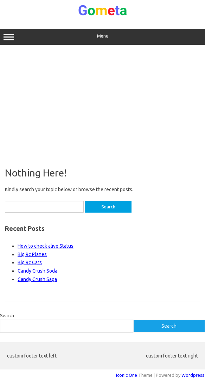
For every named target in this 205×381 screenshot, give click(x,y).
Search (7, 315)
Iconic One (126, 375)
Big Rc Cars (30, 262)
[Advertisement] (102, 106)
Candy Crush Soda (37, 271)
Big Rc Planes (32, 254)
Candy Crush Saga (37, 279)
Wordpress (192, 375)
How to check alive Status (45, 246)
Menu (102, 36)
